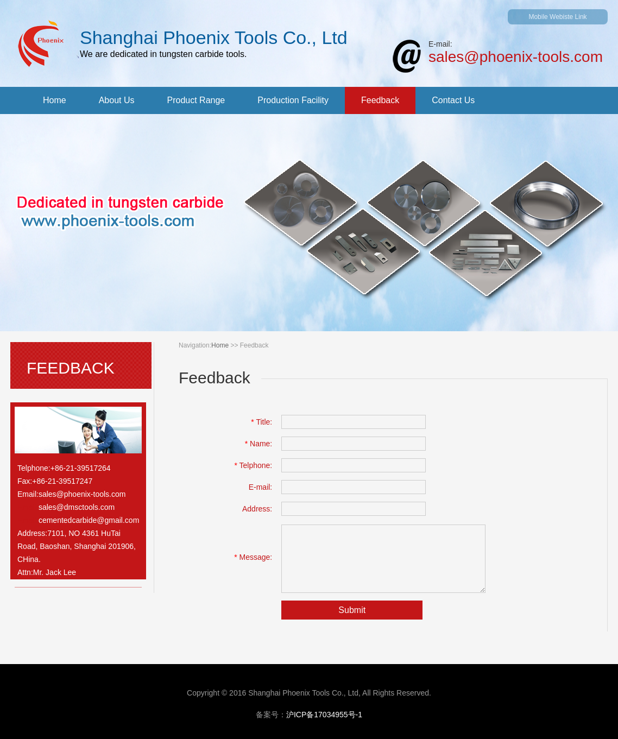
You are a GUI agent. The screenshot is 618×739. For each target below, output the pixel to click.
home (54, 100)
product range (196, 100)
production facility (293, 100)
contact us (453, 100)
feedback (380, 100)
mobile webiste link (557, 17)
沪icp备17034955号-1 (324, 714)
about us (117, 100)
